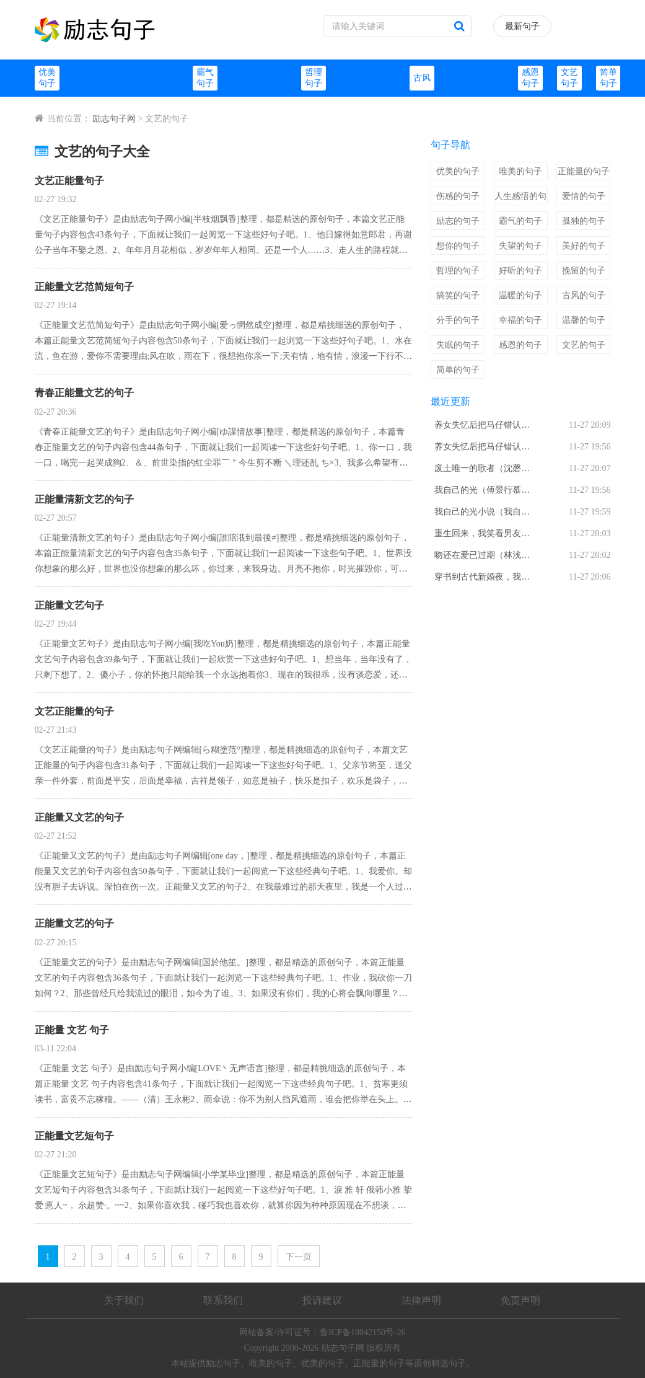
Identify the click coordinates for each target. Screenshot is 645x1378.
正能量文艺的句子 (74, 923)
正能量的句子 (584, 171)
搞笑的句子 (458, 295)
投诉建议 (322, 1300)
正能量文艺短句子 (74, 1136)
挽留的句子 (583, 270)
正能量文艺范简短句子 (84, 286)
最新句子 (522, 26)
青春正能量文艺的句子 (84, 392)
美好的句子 (583, 245)
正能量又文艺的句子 (79, 817)
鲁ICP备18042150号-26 (362, 1332)
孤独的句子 (583, 221)
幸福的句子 (520, 320)
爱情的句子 (583, 196)
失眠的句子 (458, 345)
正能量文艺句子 (69, 605)
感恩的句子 (520, 345)
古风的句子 (583, 295)
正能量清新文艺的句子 (84, 499)
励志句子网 (114, 118)
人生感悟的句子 (520, 198)
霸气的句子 (520, 221)
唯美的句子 (520, 171)
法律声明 (421, 1300)
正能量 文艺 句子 (72, 1030)
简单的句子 (458, 369)
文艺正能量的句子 (74, 711)
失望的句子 (520, 245)
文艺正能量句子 (69, 180)
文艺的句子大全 (92, 151)
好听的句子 (520, 270)
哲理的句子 (458, 270)
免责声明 (520, 1300)
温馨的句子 (583, 320)
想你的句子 (458, 245)
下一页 (299, 1256)
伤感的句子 (458, 196)
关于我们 (124, 1300)
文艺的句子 (583, 345)
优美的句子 (458, 171)
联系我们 (223, 1300)
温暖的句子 (520, 295)
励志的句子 (458, 221)
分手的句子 (458, 320)
